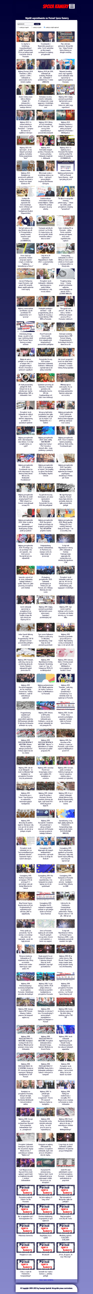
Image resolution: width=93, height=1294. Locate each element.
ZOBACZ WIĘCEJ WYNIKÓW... (46, 1280)
